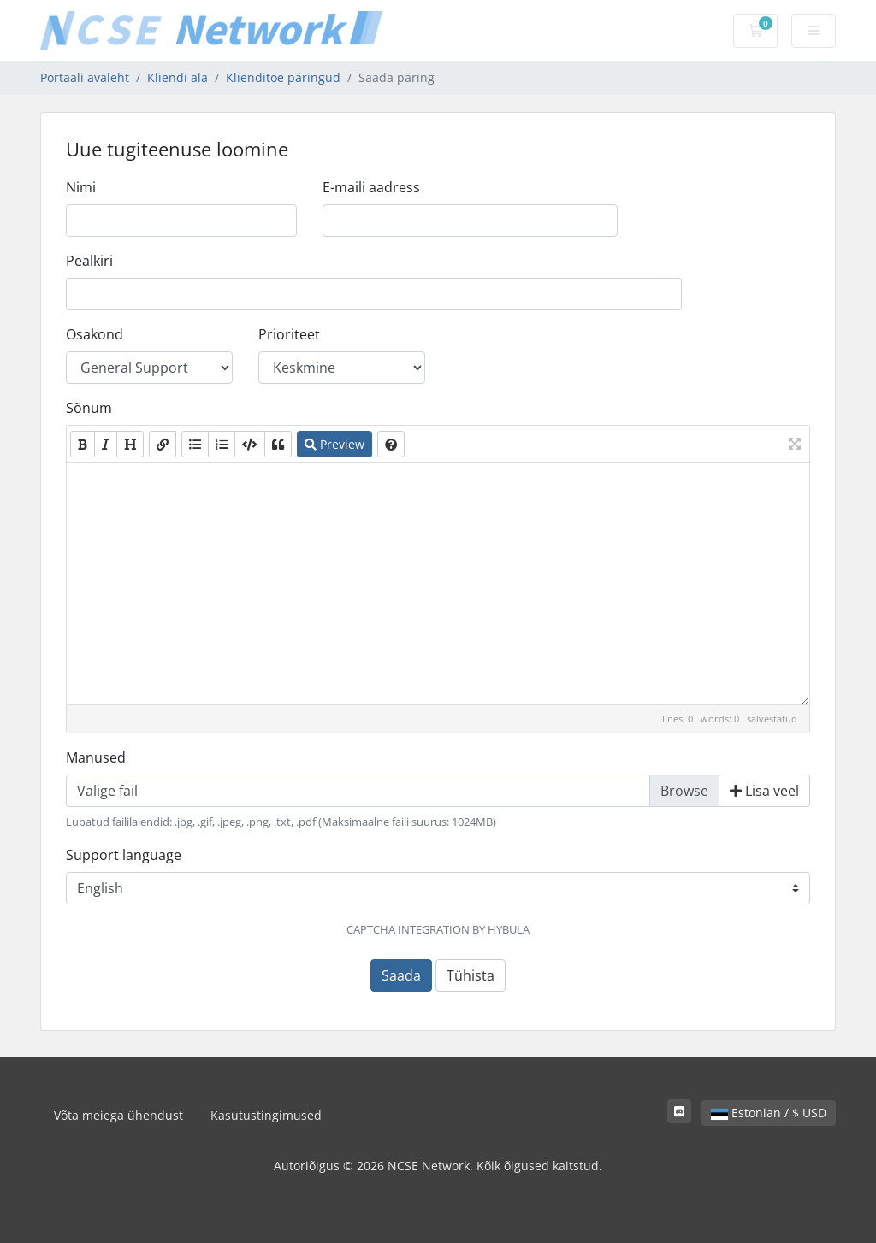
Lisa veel (764, 790)
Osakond (94, 334)
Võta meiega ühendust (118, 1115)
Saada (401, 975)
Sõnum (89, 407)
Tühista (470, 975)
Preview (334, 444)
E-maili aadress (371, 187)
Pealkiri (89, 260)
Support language (123, 854)
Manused (96, 757)
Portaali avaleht (84, 77)
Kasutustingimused (266, 1115)
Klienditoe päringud (283, 77)
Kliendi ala (177, 77)
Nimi (81, 187)
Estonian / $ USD (768, 1113)
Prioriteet (289, 334)
